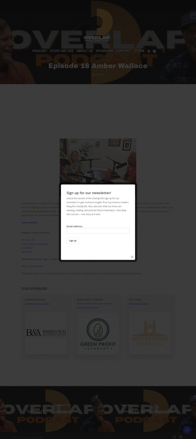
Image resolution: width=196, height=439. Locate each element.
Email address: (98, 229)
